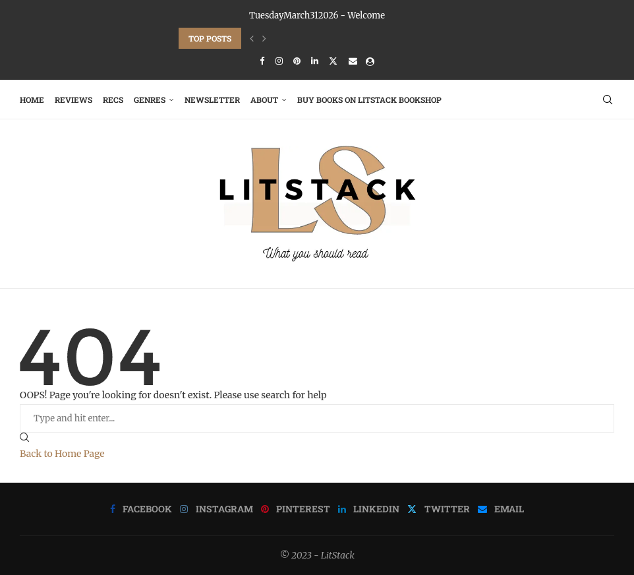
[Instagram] (279, 61)
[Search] (607, 99)
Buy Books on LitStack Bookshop (369, 99)
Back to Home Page (62, 454)
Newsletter (212, 99)
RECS (113, 99)
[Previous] (251, 38)
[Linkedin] (314, 61)
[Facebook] (262, 61)
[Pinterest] (297, 61)
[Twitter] (333, 61)
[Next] (264, 38)
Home (32, 99)
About (264, 99)
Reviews (73, 99)
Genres (149, 99)
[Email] (353, 61)
